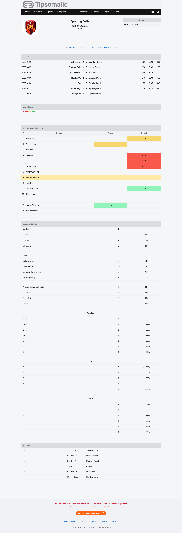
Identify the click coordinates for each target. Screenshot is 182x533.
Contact (104, 522)
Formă (116, 12)
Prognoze (38, 12)
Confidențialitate (69, 522)
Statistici (96, 12)
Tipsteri (50, 12)
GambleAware (75, 507)
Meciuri (27, 12)
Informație (115, 522)
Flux (72, 12)
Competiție (61, 12)
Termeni (83, 522)
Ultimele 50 (97, 47)
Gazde (72, 47)
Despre (93, 522)
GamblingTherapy (92, 507)
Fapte (106, 12)
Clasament (83, 12)
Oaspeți (81, 47)
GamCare (108, 507)
